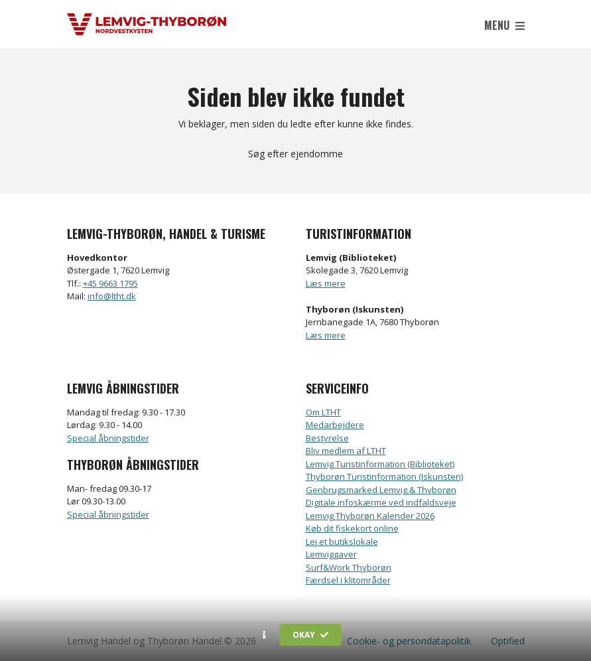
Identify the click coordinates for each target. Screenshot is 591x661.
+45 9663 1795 (110, 283)
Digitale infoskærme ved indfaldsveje (381, 502)
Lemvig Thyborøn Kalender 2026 (370, 516)
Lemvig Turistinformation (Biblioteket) (380, 464)
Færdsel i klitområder (348, 580)
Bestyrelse (327, 438)
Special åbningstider (108, 438)
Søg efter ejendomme (295, 153)
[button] (264, 635)
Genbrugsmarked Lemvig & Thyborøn (381, 490)
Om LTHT (323, 412)
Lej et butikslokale (342, 542)
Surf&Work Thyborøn (348, 567)
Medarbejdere (335, 425)
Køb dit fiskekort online (352, 528)
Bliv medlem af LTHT (346, 451)
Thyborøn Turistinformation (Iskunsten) (384, 476)
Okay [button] (310, 634)
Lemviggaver (331, 554)
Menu (504, 25)
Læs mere (326, 283)
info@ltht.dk (112, 296)
